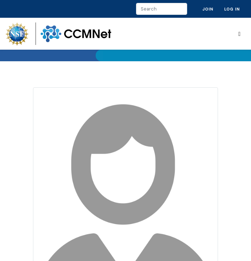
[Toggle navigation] (239, 34)
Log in (232, 9)
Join (207, 9)
